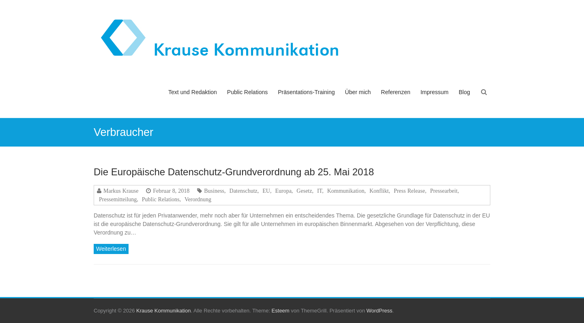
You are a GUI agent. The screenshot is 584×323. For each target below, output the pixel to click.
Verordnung (198, 199)
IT (319, 191)
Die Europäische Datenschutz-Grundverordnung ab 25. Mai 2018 (234, 171)
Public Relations (247, 92)
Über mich (358, 92)
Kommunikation (346, 191)
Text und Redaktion (192, 92)
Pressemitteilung (118, 199)
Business (214, 191)
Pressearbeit (443, 191)
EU (266, 191)
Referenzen (395, 92)
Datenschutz (244, 191)
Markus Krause (120, 191)
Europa (283, 191)
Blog (464, 92)
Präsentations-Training (306, 92)
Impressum (435, 92)
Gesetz (304, 191)
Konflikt (379, 191)
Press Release (409, 191)
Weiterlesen (111, 248)
